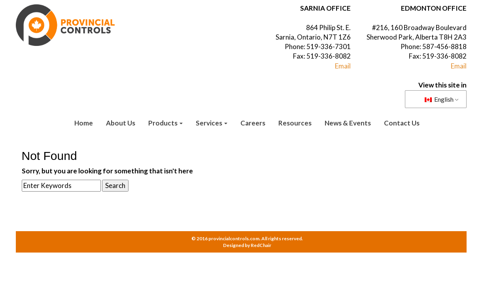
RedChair (261, 245)
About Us (120, 123)
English (439, 99)
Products (165, 123)
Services (211, 123)
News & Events (348, 123)
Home (83, 123)
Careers (252, 123)
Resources (295, 123)
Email (343, 66)
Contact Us (402, 123)
